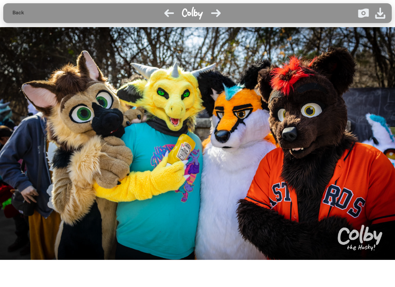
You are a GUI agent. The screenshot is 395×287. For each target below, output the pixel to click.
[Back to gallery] (18, 13)
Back (18, 13)
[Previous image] (169, 13)
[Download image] (380, 13)
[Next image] (215, 13)
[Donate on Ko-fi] (363, 13)
